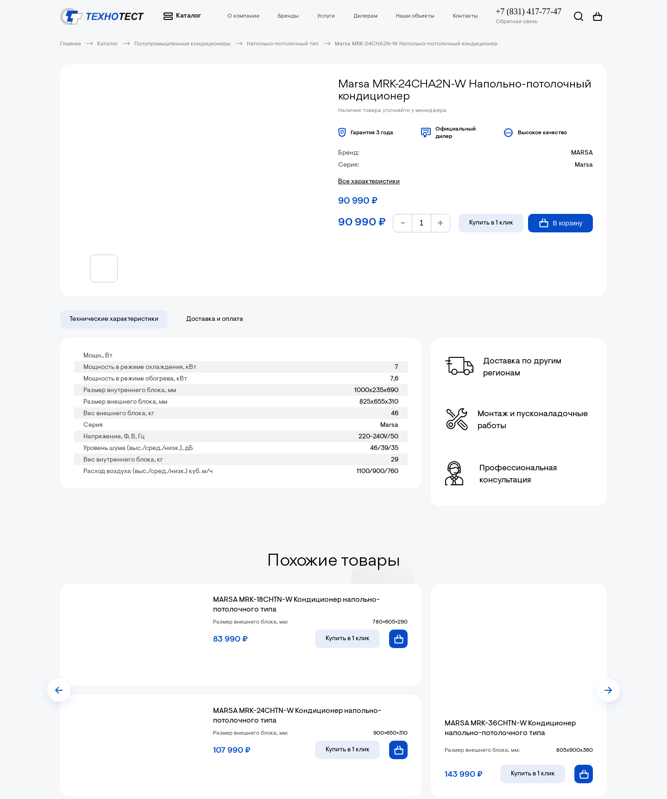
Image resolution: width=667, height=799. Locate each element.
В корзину (561, 222)
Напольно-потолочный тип (283, 44)
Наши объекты (415, 16)
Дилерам (365, 16)
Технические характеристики (113, 319)
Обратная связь (516, 22)
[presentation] (58, 690)
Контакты (465, 16)
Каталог (182, 16)
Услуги (326, 16)
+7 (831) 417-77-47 (528, 11)
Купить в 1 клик (491, 223)
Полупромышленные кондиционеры (182, 44)
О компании (243, 16)
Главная (70, 44)
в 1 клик (348, 639)
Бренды (288, 16)
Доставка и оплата (214, 319)
